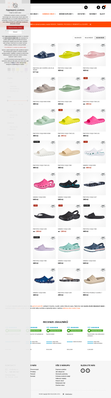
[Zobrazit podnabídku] (38, 14)
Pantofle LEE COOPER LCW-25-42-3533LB (43, 68)
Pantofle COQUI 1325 (65, 292)
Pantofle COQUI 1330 (65, 68)
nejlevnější (89, 37)
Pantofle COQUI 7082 (65, 165)
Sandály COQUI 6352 (89, 165)
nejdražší (78, 37)
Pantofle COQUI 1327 (90, 197)
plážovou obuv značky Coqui (71, 308)
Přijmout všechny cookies (15, 27)
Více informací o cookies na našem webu (15, 47)
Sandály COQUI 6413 (64, 260)
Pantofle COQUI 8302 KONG (42, 101)
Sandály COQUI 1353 (64, 229)
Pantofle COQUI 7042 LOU (91, 101)
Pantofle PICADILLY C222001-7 (92, 292)
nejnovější (100, 37)
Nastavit (15, 32)
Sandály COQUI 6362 (39, 292)
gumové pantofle (37, 306)
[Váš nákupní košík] (103, 7)
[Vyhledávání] (86, 7)
